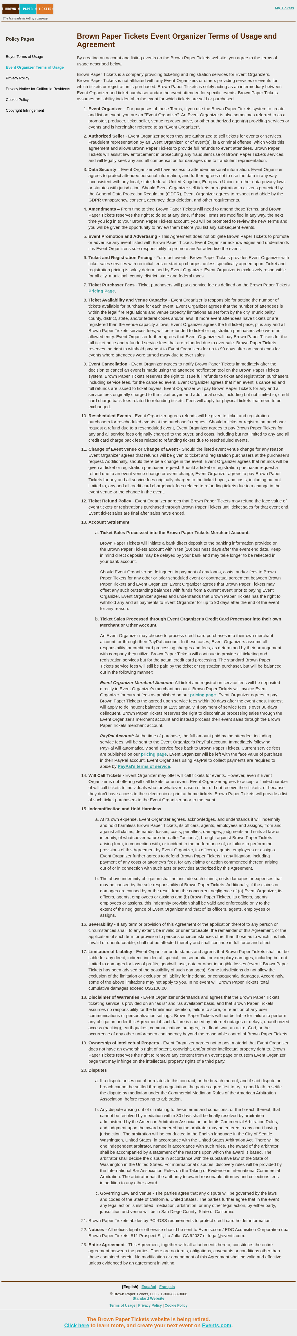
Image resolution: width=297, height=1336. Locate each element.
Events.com (216, 1325)
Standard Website (148, 1298)
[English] (130, 1287)
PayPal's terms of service (144, 766)
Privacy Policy (17, 78)
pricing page (203, 694)
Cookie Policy (17, 99)
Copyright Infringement (25, 110)
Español (149, 1287)
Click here (76, 1325)
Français (167, 1287)
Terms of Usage (122, 1305)
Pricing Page (101, 290)
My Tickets (284, 8)
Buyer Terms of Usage (24, 56)
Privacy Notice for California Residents (38, 89)
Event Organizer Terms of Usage (35, 67)
